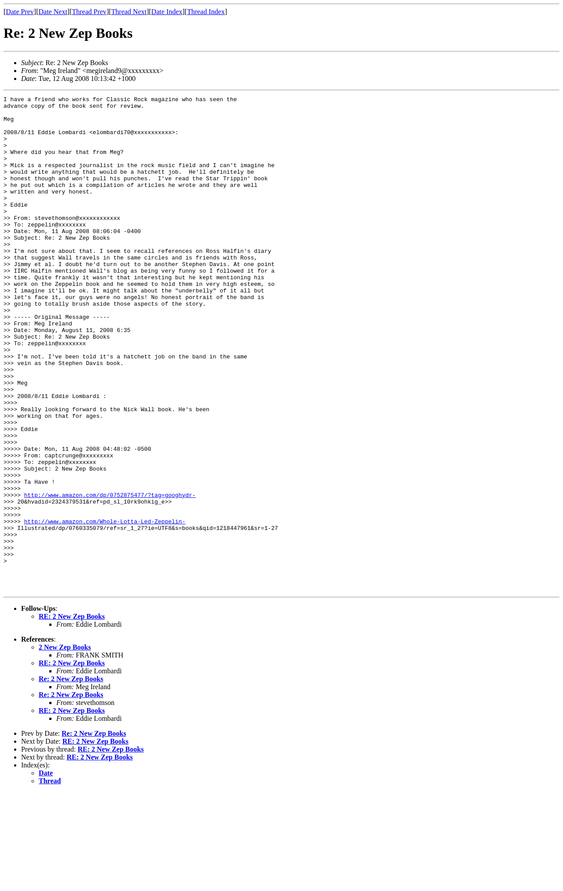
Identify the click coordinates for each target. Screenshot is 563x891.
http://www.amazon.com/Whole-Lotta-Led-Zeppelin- (105, 607)
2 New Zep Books (65, 746)
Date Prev (20, 11)
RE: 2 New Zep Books (72, 715)
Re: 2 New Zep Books (71, 777)
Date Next (53, 11)
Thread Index (206, 11)
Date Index (167, 11)
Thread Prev (89, 11)
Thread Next (128, 11)
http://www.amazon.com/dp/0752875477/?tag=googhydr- (110, 575)
